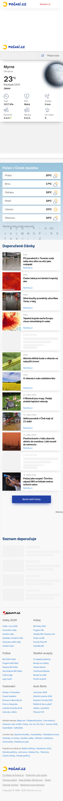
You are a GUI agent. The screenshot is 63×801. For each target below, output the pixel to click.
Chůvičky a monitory (11, 738)
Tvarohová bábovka (41, 671)
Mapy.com (21, 721)
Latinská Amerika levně (12, 708)
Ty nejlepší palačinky (41, 659)
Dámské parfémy (9, 752)
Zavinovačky (7, 742)
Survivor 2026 (51, 724)
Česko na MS (38, 638)
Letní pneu (22, 752)
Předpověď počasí (34, 721)
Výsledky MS (38, 646)
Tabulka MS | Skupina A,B (44, 634)
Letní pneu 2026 (40, 692)
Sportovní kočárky (21, 735)
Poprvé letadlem (9, 696)
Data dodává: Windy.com (31, 780)
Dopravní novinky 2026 (42, 700)
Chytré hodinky (8, 756)
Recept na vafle (39, 675)
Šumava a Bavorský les (12, 700)
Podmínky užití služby (36, 775)
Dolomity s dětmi (9, 712)
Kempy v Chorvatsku (11, 692)
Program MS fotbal (10, 663)
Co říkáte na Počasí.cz (13, 775)
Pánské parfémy (23, 756)
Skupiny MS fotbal (10, 667)
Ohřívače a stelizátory (44, 738)
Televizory (44, 752)
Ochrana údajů (9, 780)
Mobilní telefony (28, 748)
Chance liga (7, 675)
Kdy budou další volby (11, 642)
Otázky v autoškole (41, 708)
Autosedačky (36, 735)
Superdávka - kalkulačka (12, 728)
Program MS (38, 630)
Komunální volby (9, 630)
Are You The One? (37, 724)
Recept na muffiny (41, 663)
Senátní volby (8, 634)
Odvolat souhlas (10, 785)
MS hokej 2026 (39, 626)
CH (51, 228)
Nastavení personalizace (32, 785)
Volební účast (8, 646)
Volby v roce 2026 (9, 626)
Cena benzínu (49, 721)
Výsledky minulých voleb (12, 638)
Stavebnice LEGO (43, 748)
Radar (48, 780)
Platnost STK (38, 712)
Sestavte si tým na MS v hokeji (15, 724)
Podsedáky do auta (51, 735)
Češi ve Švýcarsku (10, 704)
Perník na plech (39, 679)
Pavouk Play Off (40, 642)
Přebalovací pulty (21, 742)
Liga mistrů (7, 679)
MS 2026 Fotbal (9, 659)
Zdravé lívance (39, 667)
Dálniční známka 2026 (42, 696)
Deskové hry (33, 752)
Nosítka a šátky (27, 738)
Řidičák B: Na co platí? (42, 704)
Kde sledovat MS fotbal (12, 671)
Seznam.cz (45, 4)
